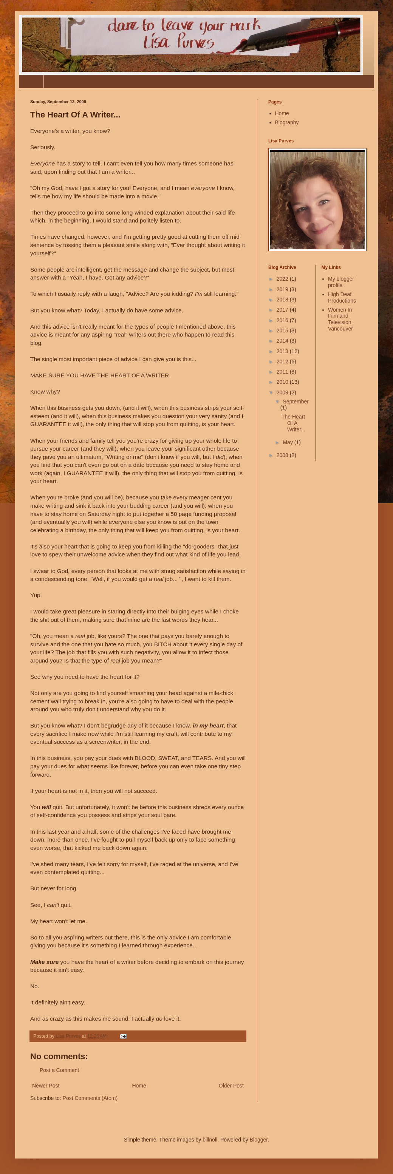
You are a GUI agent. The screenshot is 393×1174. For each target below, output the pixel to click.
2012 (283, 361)
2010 (283, 382)
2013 (283, 351)
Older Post (231, 1086)
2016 (283, 320)
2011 (283, 372)
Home (31, 81)
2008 (283, 455)
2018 (283, 300)
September (295, 402)
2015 (283, 330)
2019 (283, 289)
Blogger (259, 1140)
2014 (283, 341)
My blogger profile (341, 282)
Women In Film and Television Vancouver (340, 319)
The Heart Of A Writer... (293, 423)
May (288, 442)
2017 (283, 310)
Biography (61, 81)
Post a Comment (59, 1070)
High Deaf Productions (342, 297)
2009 (283, 392)
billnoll (210, 1140)
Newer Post (45, 1086)
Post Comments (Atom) (90, 1098)
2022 (283, 279)
